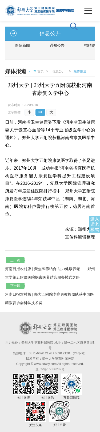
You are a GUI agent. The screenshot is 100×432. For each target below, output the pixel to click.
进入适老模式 (94, 224)
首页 (38, 71)
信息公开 (58, 71)
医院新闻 (22, 45)
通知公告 (57, 45)
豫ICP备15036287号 (50, 369)
